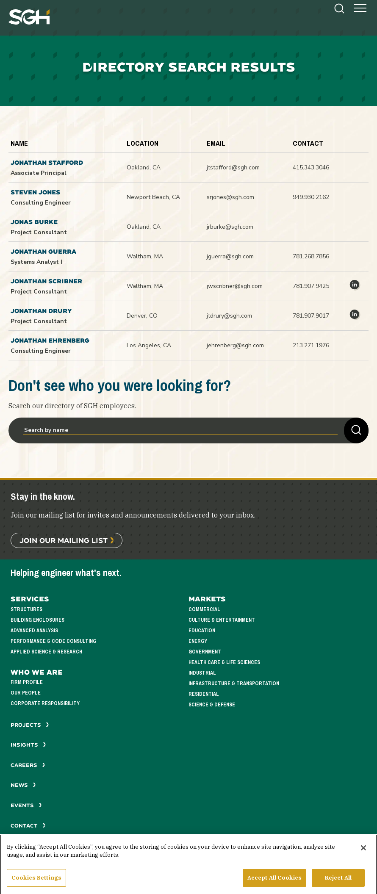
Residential (203, 694)
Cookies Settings (36, 883)
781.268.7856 (311, 256)
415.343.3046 (311, 167)
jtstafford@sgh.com (233, 167)
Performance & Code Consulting (53, 641)
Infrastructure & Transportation (233, 683)
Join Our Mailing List (63, 540)
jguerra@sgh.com (230, 256)
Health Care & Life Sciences (224, 662)
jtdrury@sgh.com (229, 316)
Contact (28, 825)
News (23, 785)
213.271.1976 (311, 345)
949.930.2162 (311, 197)
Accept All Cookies (274, 883)
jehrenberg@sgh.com (235, 345)
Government (204, 652)
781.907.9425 (311, 286)
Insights (28, 745)
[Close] (363, 853)
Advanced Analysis (34, 631)
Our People (26, 693)
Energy (197, 641)
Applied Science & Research (46, 652)
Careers (28, 765)
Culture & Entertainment (221, 620)
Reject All (338, 883)
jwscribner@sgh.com (235, 286)
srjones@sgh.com (230, 197)
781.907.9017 (311, 316)
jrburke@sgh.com (230, 227)
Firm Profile (27, 682)
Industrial (202, 673)
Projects (30, 725)
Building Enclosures (37, 620)
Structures (26, 609)
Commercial (204, 609)
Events (26, 805)
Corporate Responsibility (45, 703)
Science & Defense (211, 705)
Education (201, 631)
